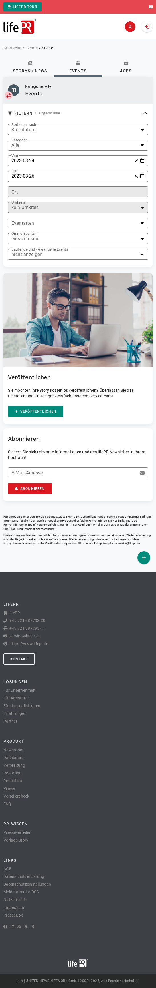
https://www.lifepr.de (28, 643)
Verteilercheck (16, 796)
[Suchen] (130, 26)
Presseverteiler (17, 832)
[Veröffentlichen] (143, 557)
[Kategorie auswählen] (9, 95)
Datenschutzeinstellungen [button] (27, 884)
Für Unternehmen (19, 690)
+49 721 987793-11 (27, 628)
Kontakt (19, 659)
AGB (7, 868)
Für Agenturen (16, 698)
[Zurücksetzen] (136, 160)
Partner (10, 721)
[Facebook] (5, 926)
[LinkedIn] (12, 926)
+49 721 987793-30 (27, 620)
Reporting (12, 773)
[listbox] (78, 129)
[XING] (33, 926)
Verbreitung (14, 765)
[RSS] (19, 926)
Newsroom (13, 750)
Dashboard (13, 757)
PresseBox (13, 915)
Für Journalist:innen (21, 705)
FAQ (7, 804)
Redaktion (12, 780)
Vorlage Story (15, 840)
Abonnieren (30, 489)
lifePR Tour (22, 7)
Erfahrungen (15, 713)
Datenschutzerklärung (23, 876)
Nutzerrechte (15, 899)
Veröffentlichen (35, 411)
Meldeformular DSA (21, 892)
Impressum (13, 907)
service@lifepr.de (129, 543)
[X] (26, 926)
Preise (9, 788)
